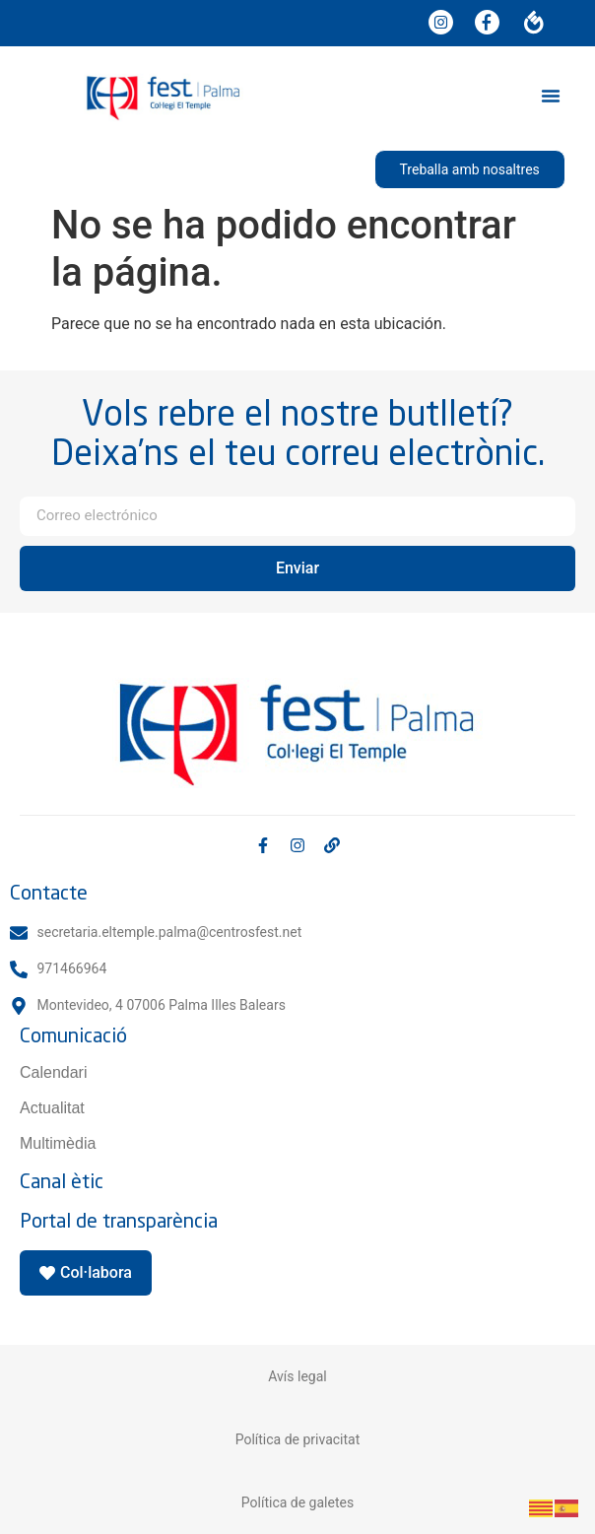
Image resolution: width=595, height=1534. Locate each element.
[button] (550, 95)
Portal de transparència (119, 1220)
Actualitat (52, 1108)
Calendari (53, 1072)
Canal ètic (61, 1180)
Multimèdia (58, 1143)
